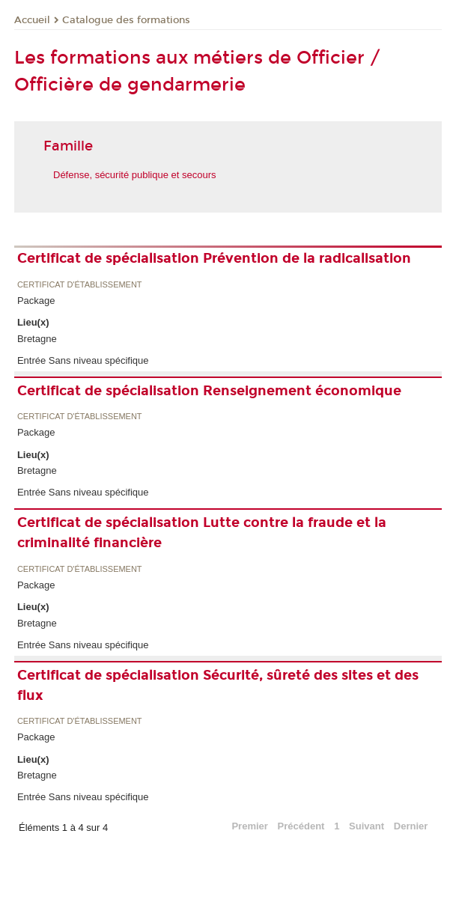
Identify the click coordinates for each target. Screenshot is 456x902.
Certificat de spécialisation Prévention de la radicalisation (214, 258)
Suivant (366, 826)
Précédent (301, 826)
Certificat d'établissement (79, 285)
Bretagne (37, 338)
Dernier (411, 826)
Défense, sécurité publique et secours (134, 174)
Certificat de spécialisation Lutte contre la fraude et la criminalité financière (201, 532)
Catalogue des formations (126, 20)
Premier (249, 826)
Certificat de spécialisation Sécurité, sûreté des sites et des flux (218, 685)
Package (36, 300)
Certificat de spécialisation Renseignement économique (209, 391)
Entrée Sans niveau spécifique (83, 360)
